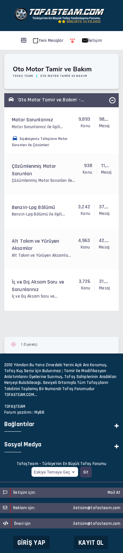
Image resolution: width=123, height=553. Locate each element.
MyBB (39, 412)
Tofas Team (23, 76)
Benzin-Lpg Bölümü (33, 207)
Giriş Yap (31, 542)
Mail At (114, 492)
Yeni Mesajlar (48, 40)
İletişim (92, 40)
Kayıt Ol (91, 542)
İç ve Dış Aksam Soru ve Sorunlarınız (38, 286)
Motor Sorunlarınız (32, 119)
